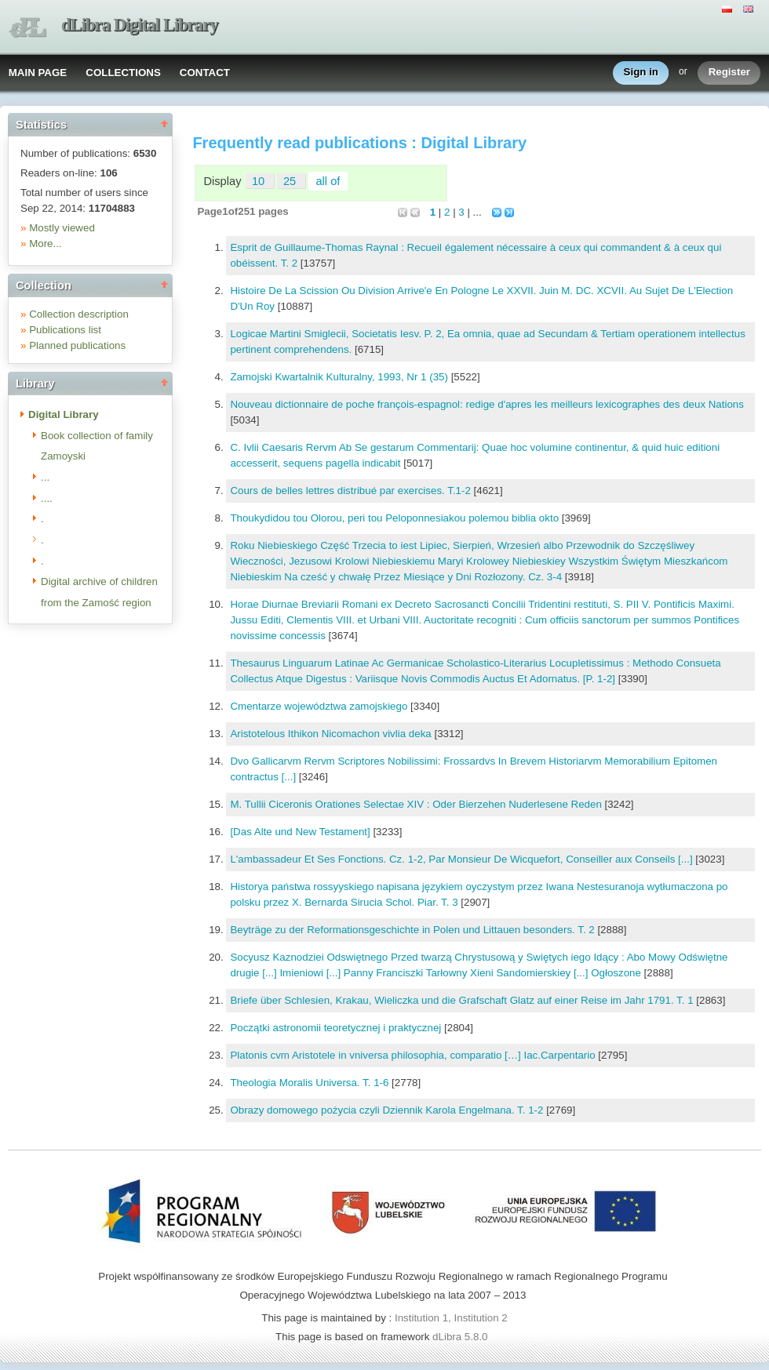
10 (260, 181)
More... (45, 243)
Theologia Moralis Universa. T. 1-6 (311, 1082)
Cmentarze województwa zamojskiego (320, 706)
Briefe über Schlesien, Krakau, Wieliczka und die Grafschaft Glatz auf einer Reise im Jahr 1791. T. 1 (463, 1000)
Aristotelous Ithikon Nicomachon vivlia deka (332, 734)
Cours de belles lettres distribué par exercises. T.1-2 (351, 490)
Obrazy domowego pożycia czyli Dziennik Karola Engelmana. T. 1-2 (388, 1110)
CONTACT (205, 72)
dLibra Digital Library (139, 25)
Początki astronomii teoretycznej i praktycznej (337, 1028)
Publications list (65, 330)
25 (291, 181)
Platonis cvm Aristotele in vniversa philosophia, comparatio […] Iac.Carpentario (414, 1055)
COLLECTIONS (123, 72)
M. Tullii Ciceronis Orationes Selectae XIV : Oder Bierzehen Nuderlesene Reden (417, 804)
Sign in (641, 72)
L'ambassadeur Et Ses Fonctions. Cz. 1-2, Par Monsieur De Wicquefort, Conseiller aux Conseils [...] (462, 859)
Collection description (79, 314)
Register (729, 72)
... (45, 477)
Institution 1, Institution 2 (451, 1318)
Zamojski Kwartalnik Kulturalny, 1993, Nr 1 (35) (340, 377)
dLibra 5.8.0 (461, 1337)
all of (327, 181)
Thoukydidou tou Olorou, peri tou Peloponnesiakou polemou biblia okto (395, 518)
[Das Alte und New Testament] (301, 832)
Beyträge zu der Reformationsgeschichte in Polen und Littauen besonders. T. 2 (413, 930)
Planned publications (77, 345)
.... (47, 498)
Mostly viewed (62, 228)
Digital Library (63, 414)
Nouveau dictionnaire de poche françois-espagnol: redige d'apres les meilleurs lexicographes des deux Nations (487, 404)
